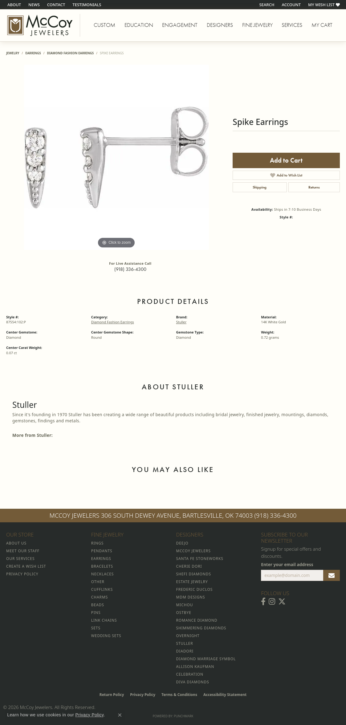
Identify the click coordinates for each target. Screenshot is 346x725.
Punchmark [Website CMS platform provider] (183, 716)
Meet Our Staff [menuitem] (22, 550)
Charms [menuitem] (99, 597)
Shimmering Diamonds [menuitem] (201, 628)
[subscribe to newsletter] (331, 575)
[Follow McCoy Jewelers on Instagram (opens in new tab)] (272, 601)
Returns (314, 187)
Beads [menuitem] (97, 604)
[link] (13, 4)
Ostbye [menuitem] (183, 612)
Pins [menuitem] (96, 612)
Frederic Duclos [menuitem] (194, 589)
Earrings (33, 53)
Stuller (181, 322)
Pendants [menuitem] (101, 550)
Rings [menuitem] (97, 543)
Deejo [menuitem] (182, 543)
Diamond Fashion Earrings (70, 53)
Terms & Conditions (179, 694)
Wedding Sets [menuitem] (106, 635)
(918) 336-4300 (130, 269)
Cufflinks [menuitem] (102, 589)
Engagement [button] (179, 25)
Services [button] (292, 25)
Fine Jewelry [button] (257, 25)
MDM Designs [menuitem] (190, 597)
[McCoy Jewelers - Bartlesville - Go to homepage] (40, 25)
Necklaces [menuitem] (102, 574)
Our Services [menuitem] (20, 558)
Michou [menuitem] (184, 604)
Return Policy (112, 694)
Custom (104, 25)
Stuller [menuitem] (184, 643)
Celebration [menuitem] (189, 674)
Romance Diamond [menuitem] (197, 620)
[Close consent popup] (120, 715)
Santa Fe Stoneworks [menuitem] (199, 558)
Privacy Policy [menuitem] (22, 574)
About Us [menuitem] (16, 543)
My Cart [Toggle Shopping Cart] (321, 25)
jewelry (12, 53)
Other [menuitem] (97, 581)
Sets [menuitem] (95, 628)
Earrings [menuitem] (101, 558)
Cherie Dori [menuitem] (189, 566)
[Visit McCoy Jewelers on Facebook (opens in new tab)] (263, 601)
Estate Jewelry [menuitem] (192, 581)
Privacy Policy (142, 694)
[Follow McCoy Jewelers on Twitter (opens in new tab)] (282, 601)
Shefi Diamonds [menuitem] (193, 574)
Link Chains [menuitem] (104, 620)
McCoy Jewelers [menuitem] (193, 550)
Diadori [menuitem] (184, 651)
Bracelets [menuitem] (102, 566)
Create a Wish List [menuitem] (26, 566)
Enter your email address (287, 564)
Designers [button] (220, 25)
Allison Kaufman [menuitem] (195, 666)
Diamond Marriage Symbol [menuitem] (206, 658)
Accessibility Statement (224, 694)
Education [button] (138, 25)
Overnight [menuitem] (188, 635)
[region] (116, 157)
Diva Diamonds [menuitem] (192, 682)
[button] (266, 4)
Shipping (260, 187)
